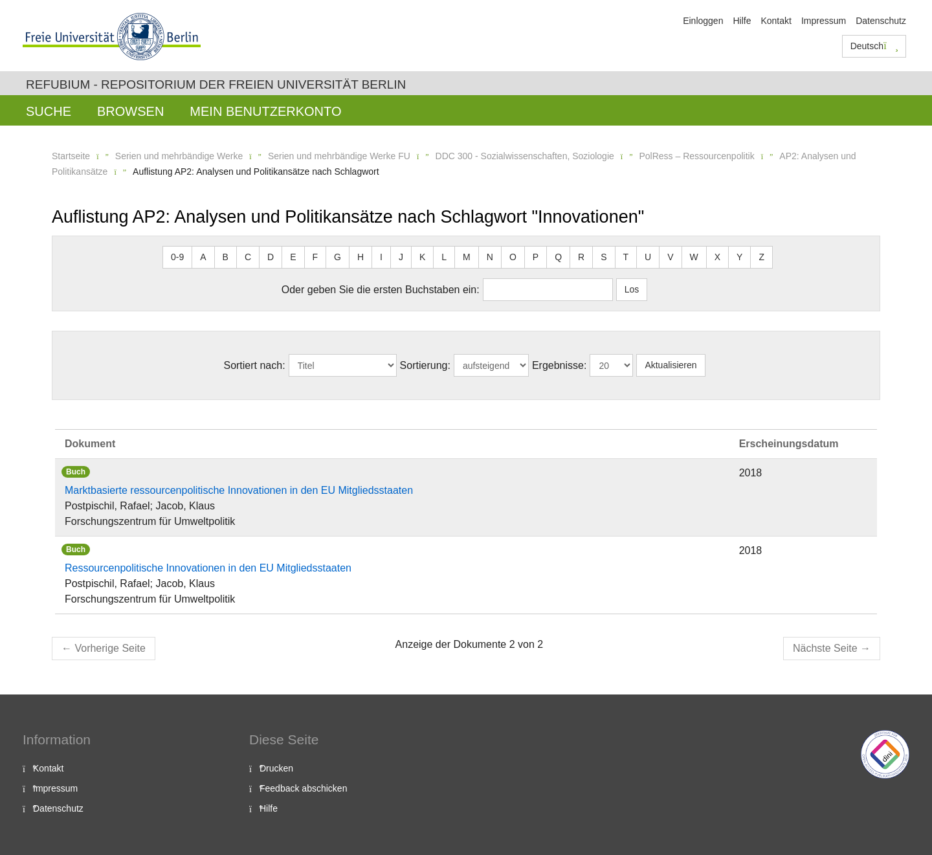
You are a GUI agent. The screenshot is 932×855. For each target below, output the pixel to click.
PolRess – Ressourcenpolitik (696, 156)
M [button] (467, 257)
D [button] (270, 257)
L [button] (444, 257)
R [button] (581, 257)
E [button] (293, 257)
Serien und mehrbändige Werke (179, 156)
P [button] (535, 257)
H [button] (360, 257)
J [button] (401, 257)
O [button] (512, 257)
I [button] (381, 257)
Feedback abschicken (303, 788)
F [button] (315, 257)
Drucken (276, 768)
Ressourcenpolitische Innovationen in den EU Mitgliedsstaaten (208, 567)
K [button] (422, 257)
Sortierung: (425, 365)
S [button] (603, 257)
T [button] (626, 257)
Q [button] (558, 257)
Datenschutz (881, 21)
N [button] (490, 257)
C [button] (248, 257)
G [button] (337, 257)
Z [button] (761, 257)
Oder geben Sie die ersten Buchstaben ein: (381, 289)
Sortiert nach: (254, 365)
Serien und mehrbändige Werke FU (339, 156)
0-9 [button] (177, 257)
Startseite (71, 156)
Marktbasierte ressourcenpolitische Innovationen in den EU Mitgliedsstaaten (239, 490)
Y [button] (739, 257)
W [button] (694, 257)
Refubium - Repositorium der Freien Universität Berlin (216, 84)
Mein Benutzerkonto (265, 111)
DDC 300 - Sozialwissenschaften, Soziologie (525, 156)
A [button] (203, 257)
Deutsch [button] (874, 46)
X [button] (717, 257)
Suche (48, 111)
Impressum (823, 21)
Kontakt (775, 21)
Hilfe (742, 21)
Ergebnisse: (559, 365)
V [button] (670, 257)
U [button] (648, 257)
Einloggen (703, 21)
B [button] (225, 257)
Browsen (130, 111)
